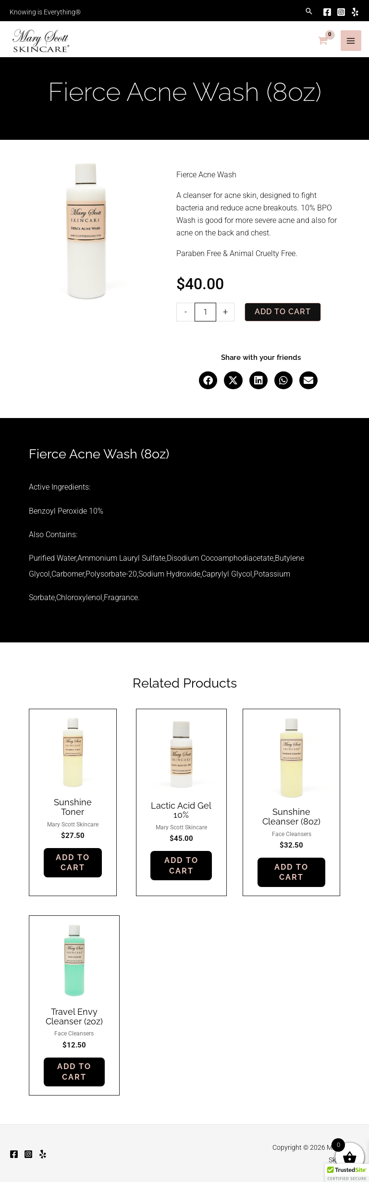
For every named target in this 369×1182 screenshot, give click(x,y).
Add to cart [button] (73, 858)
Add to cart (283, 307)
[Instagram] (333, 9)
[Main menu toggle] (346, 36)
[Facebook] (319, 9)
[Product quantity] (205, 307)
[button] (300, 9)
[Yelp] (348, 9)
